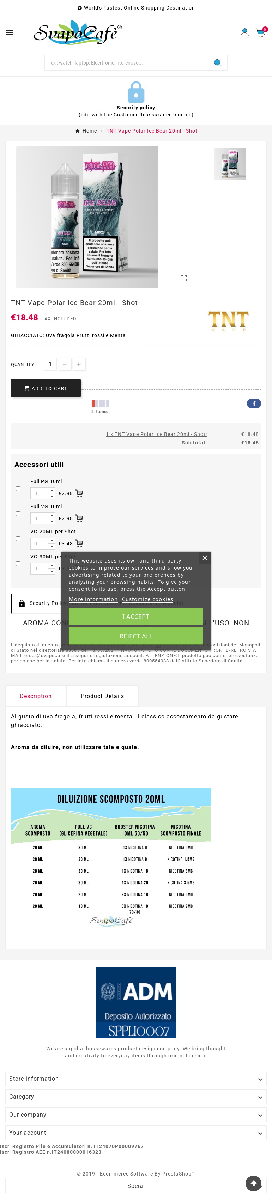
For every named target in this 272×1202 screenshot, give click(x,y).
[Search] (126, 62)
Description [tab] (36, 696)
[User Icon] (245, 32)
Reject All (136, 636)
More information (93, 598)
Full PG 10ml (46, 481)
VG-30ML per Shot (53, 556)
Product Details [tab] (102, 696)
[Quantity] (50, 364)
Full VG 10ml (46, 506)
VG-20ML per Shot (53, 531)
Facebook (254, 403)
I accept (135, 616)
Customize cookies (147, 598)
